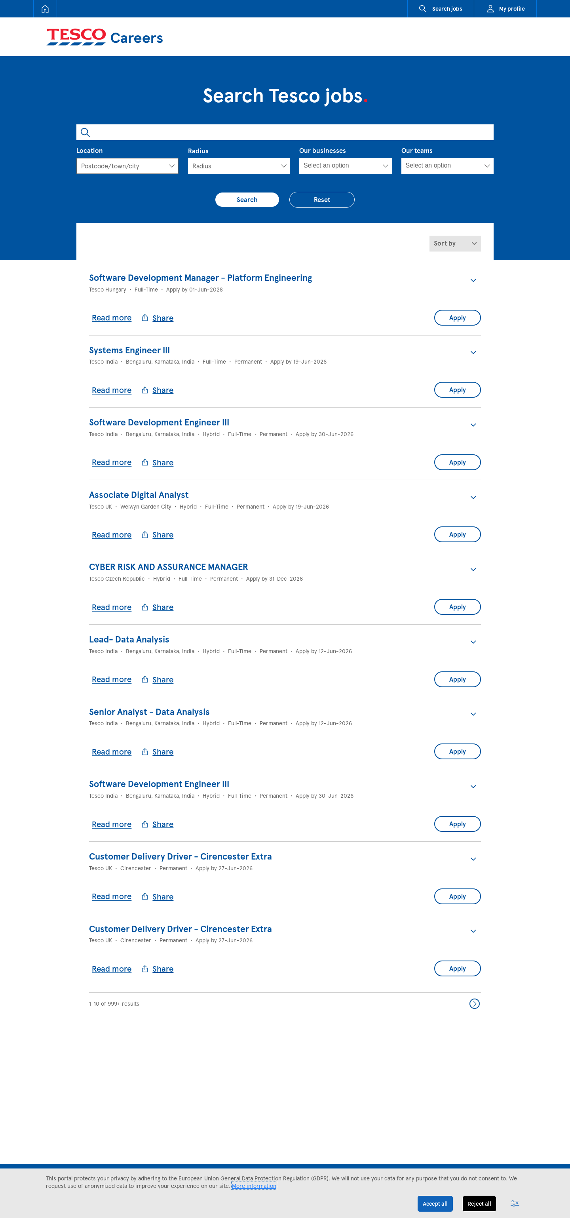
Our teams (417, 150)
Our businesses (322, 150)
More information (254, 1185)
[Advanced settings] (515, 1204)
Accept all (435, 1204)
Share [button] (158, 317)
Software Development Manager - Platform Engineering (200, 278)
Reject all (479, 1204)
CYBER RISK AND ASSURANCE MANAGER (168, 564)
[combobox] (285, 132)
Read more (112, 317)
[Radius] (239, 166)
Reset (322, 199)
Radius (198, 150)
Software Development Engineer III (159, 421)
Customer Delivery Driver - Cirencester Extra (180, 851)
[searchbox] (339, 165)
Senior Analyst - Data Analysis (149, 708)
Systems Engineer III (129, 349)
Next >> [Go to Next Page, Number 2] (474, 998)
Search (247, 199)
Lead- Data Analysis (129, 636)
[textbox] (116, 165)
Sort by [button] (445, 243)
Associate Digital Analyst (139, 493)
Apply (457, 317)
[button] (473, 280)
